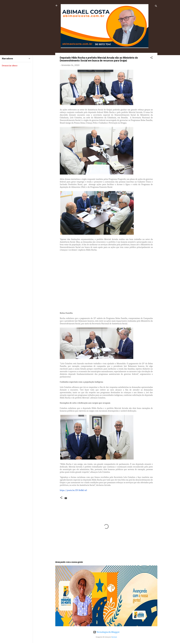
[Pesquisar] (156, 6)
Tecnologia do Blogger (106, 632)
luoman (114, 637)
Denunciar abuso (9, 65)
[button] (151, 58)
